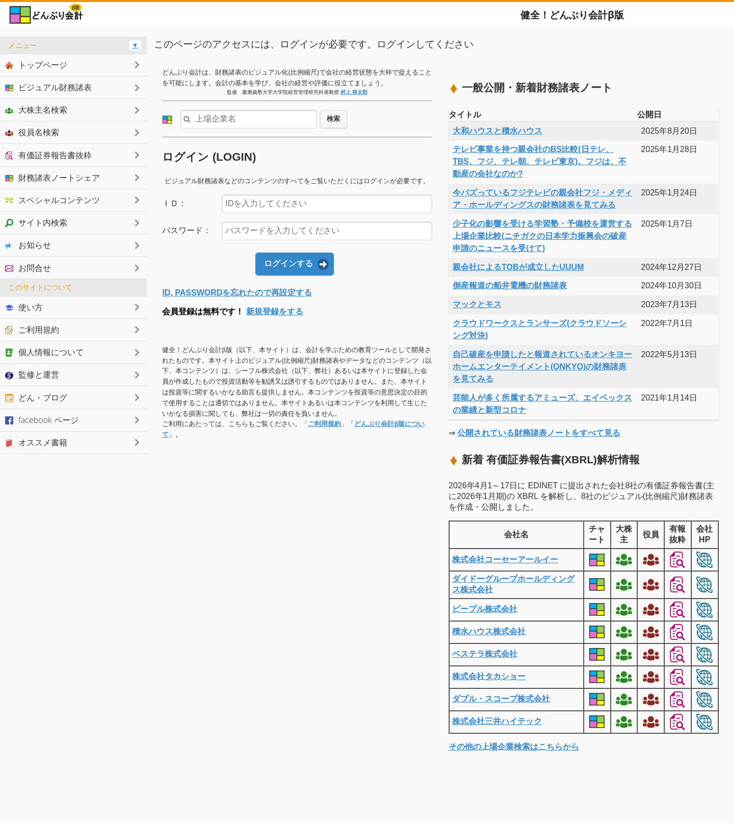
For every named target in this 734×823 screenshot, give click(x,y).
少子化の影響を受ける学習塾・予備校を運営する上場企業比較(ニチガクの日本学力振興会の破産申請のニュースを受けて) (542, 236)
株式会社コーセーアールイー (505, 559)
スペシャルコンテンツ (52, 200)
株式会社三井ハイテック (497, 721)
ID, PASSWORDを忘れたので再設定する (237, 292)
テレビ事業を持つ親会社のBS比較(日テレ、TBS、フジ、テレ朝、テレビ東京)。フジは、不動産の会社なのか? (539, 161)
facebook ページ (41, 420)
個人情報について (44, 352)
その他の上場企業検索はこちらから (514, 746)
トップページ (36, 64)
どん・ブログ (36, 397)
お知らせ (28, 245)
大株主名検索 (36, 109)
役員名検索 (32, 132)
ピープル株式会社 (484, 609)
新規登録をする (274, 311)
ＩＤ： (174, 203)
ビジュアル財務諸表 (48, 87)
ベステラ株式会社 (484, 654)
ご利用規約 (324, 424)
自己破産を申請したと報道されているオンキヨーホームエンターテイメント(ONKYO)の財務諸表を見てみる (542, 366)
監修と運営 (32, 374)
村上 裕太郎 (354, 92)
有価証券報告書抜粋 (48, 155)
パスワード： (186, 230)
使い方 (24, 307)
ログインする (288, 263)
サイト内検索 (36, 222)
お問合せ (28, 267)
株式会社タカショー (489, 676)
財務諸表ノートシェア (52, 177)
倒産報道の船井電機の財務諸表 (510, 285)
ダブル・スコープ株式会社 (501, 698)
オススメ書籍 (36, 442)
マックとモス (477, 304)
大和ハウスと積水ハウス (497, 131)
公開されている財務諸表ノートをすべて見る (538, 433)
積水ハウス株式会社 (489, 631)
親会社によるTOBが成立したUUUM (518, 267)
